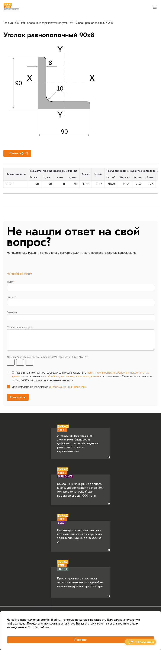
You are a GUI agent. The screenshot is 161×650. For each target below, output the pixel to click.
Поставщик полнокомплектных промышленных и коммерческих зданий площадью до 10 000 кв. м (79, 532)
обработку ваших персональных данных (73, 376)
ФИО (10, 282)
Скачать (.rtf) (17, 153)
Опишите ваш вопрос (20, 327)
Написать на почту (19, 274)
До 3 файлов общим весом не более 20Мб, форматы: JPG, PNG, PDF (48, 357)
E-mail (10, 297)
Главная (8, 23)
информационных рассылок (67, 387)
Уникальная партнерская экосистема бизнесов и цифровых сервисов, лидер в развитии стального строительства (77, 440)
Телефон (12, 312)
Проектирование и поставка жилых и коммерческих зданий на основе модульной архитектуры (80, 577)
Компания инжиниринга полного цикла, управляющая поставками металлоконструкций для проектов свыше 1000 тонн (80, 485)
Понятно (80, 640)
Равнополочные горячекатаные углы (44, 23)
